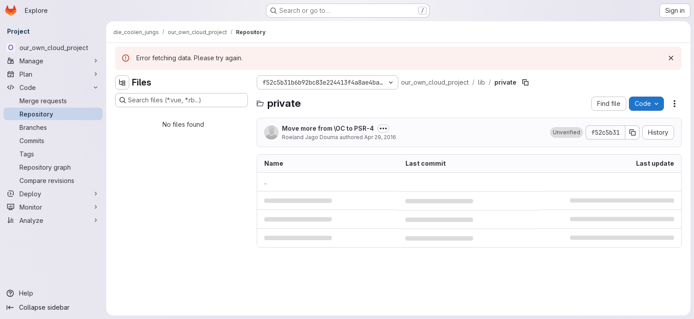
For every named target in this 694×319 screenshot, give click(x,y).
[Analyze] (53, 220)
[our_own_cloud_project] (53, 47)
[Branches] (53, 127)
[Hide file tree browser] (122, 82)
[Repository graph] (53, 167)
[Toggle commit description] (383, 128)
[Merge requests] (53, 100)
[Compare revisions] (53, 180)
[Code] (53, 87)
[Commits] (53, 140)
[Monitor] (53, 207)
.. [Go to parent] (265, 182)
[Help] (53, 293)
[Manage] (53, 60)
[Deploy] (53, 193)
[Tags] (53, 154)
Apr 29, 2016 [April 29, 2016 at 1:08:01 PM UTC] (380, 137)
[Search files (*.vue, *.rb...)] (181, 100)
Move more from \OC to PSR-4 (328, 128)
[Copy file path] (525, 82)
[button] (566, 132)
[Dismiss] (671, 58)
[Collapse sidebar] (53, 307)
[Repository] (53, 114)
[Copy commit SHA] (632, 132)
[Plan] (53, 74)
